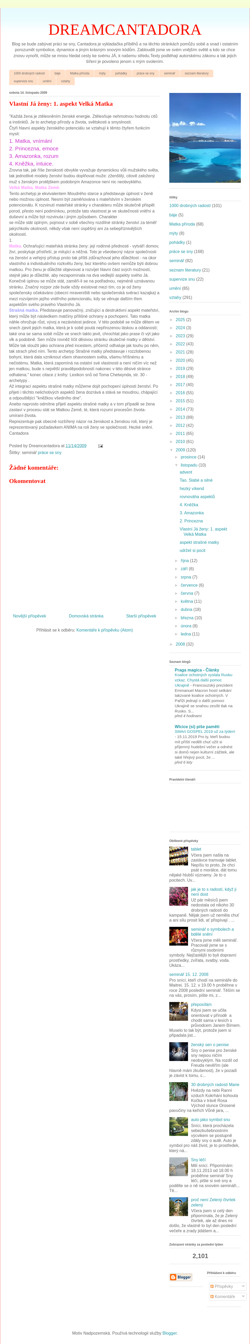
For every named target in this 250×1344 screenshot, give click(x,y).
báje (57, 73)
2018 (181, 376)
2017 (181, 384)
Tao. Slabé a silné (196, 480)
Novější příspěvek (29, 616)
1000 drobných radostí (29, 73)
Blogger (169, 1333)
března (188, 618)
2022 (181, 344)
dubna (187, 609)
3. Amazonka (192, 513)
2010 (181, 441)
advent (186, 472)
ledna (186, 634)
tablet (196, 849)
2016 (181, 393)
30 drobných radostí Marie (215, 1084)
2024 (181, 328)
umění (47, 81)
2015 (181, 401)
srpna (186, 577)
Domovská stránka (86, 616)
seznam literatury (197, 73)
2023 (181, 336)
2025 (181, 319)
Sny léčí (198, 1160)
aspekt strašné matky (199, 542)
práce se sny (145, 73)
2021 (181, 352)
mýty (102, 73)
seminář (169, 73)
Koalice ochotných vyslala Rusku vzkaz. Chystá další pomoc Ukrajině (203, 680)
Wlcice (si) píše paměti (197, 726)
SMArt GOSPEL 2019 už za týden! (205, 731)
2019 (181, 368)
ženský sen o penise (210, 1044)
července (190, 585)
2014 (181, 409)
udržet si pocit (192, 550)
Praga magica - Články (197, 670)
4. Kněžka (189, 505)
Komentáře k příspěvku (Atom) (104, 630)
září (185, 569)
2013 (181, 417)
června (187, 593)
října (185, 560)
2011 (181, 433)
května (187, 601)
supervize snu (23, 81)
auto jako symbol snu (210, 1119)
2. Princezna (191, 521)
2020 (181, 360)
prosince (189, 457)
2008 (181, 644)
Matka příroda (79, 73)
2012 (181, 425)
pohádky (121, 73)
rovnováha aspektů (197, 496)
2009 (181, 450)
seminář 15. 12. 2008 (188, 974)
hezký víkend (192, 488)
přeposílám (201, 1004)
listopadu (190, 465)
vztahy (65, 81)
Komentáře (222, 1296)
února (186, 626)
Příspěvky (221, 1286)
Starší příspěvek (141, 616)
